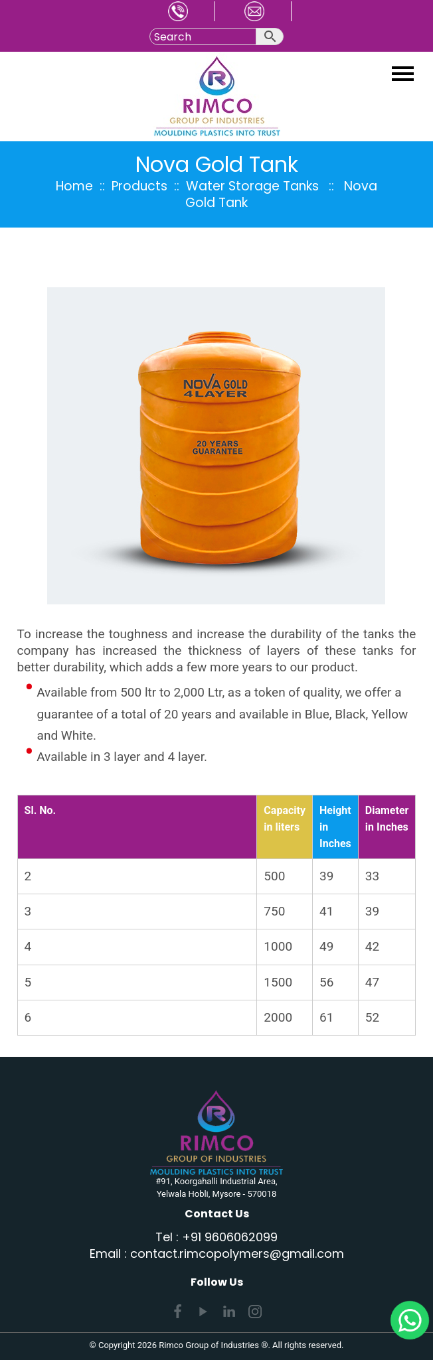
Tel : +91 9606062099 (216, 1237)
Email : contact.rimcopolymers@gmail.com (217, 1253)
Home (74, 186)
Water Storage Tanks (252, 186)
